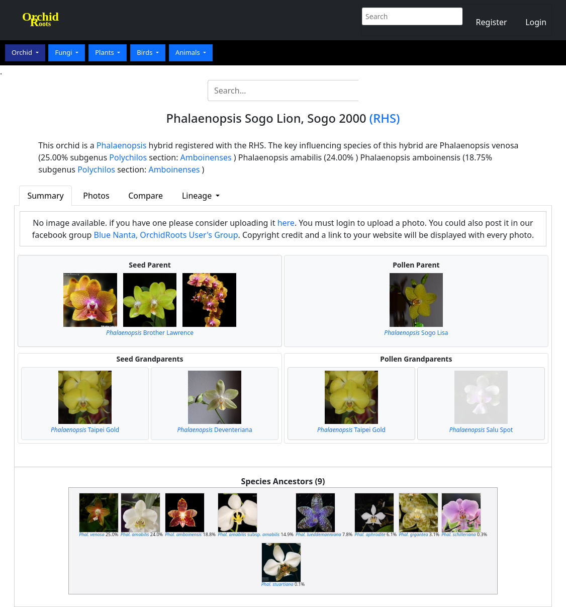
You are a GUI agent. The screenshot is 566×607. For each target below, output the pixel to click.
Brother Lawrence (150, 332)
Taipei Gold (85, 429)
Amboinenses (206, 157)
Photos (96, 195)
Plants (105, 52)
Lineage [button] (198, 195)
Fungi (64, 52)
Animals (188, 52)
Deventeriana (214, 429)
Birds (145, 52)
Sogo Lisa (416, 332)
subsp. (248, 534)
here (286, 222)
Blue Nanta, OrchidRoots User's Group (166, 234)
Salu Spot (481, 429)
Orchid (23, 52)
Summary (45, 195)
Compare (145, 195)
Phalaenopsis (122, 145)
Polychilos (128, 157)
